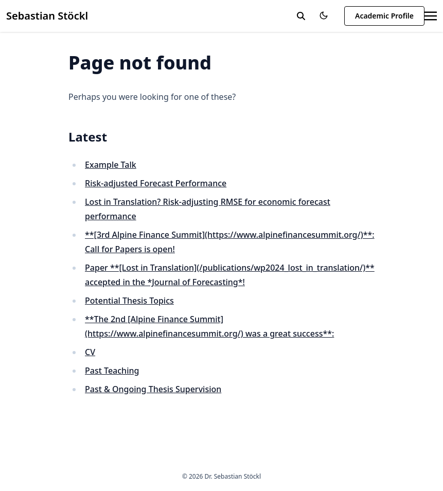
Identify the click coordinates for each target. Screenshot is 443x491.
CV (90, 352)
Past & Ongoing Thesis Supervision (153, 389)
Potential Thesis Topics (129, 300)
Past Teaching (112, 370)
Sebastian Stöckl (47, 16)
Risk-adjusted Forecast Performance (155, 183)
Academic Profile (384, 16)
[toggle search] (301, 16)
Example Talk (110, 164)
